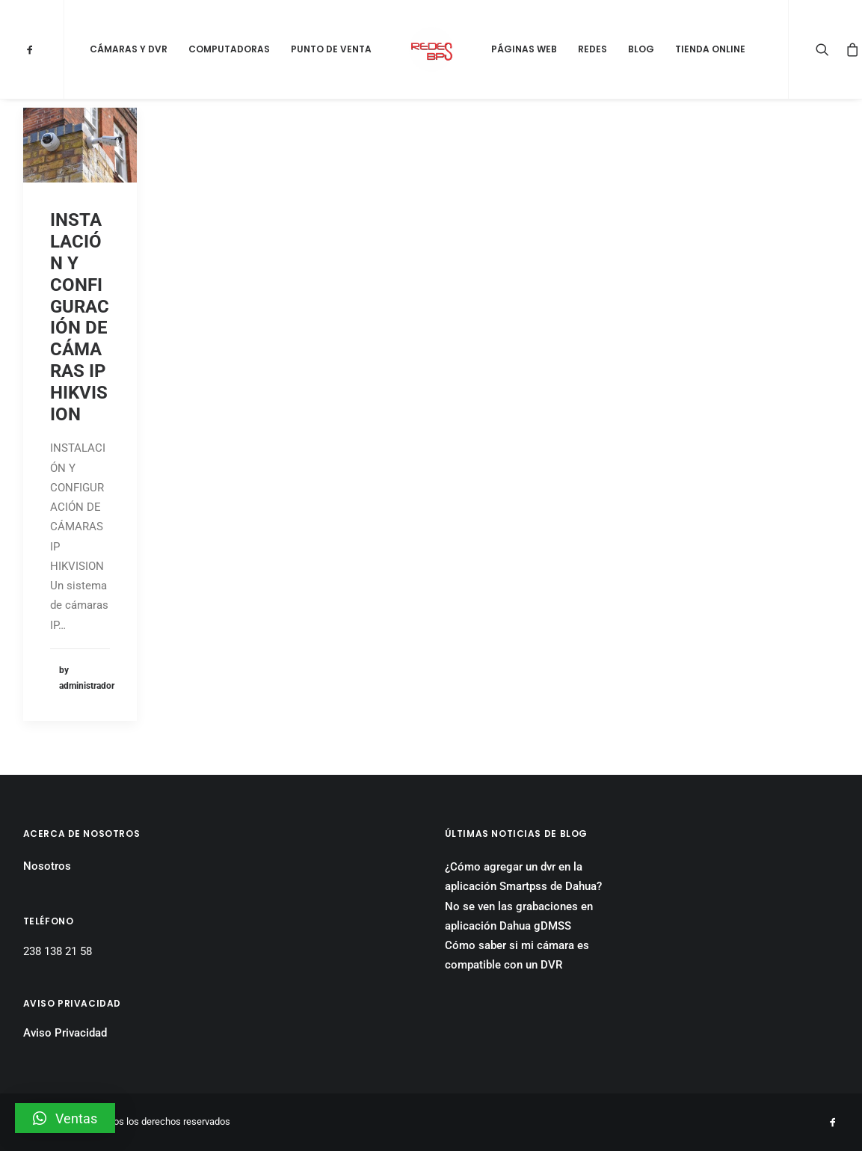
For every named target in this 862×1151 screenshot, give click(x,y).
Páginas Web (524, 49)
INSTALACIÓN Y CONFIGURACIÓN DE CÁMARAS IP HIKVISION (79, 316)
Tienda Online (710, 49)
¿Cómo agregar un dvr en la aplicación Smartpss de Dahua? (523, 876)
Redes (592, 49)
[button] (65, 1118)
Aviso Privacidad (65, 1033)
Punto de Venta (331, 49)
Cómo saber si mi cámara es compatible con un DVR (517, 955)
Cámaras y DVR (128, 49)
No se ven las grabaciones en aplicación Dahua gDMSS (519, 916)
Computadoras (229, 49)
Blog (641, 49)
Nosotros (47, 866)
